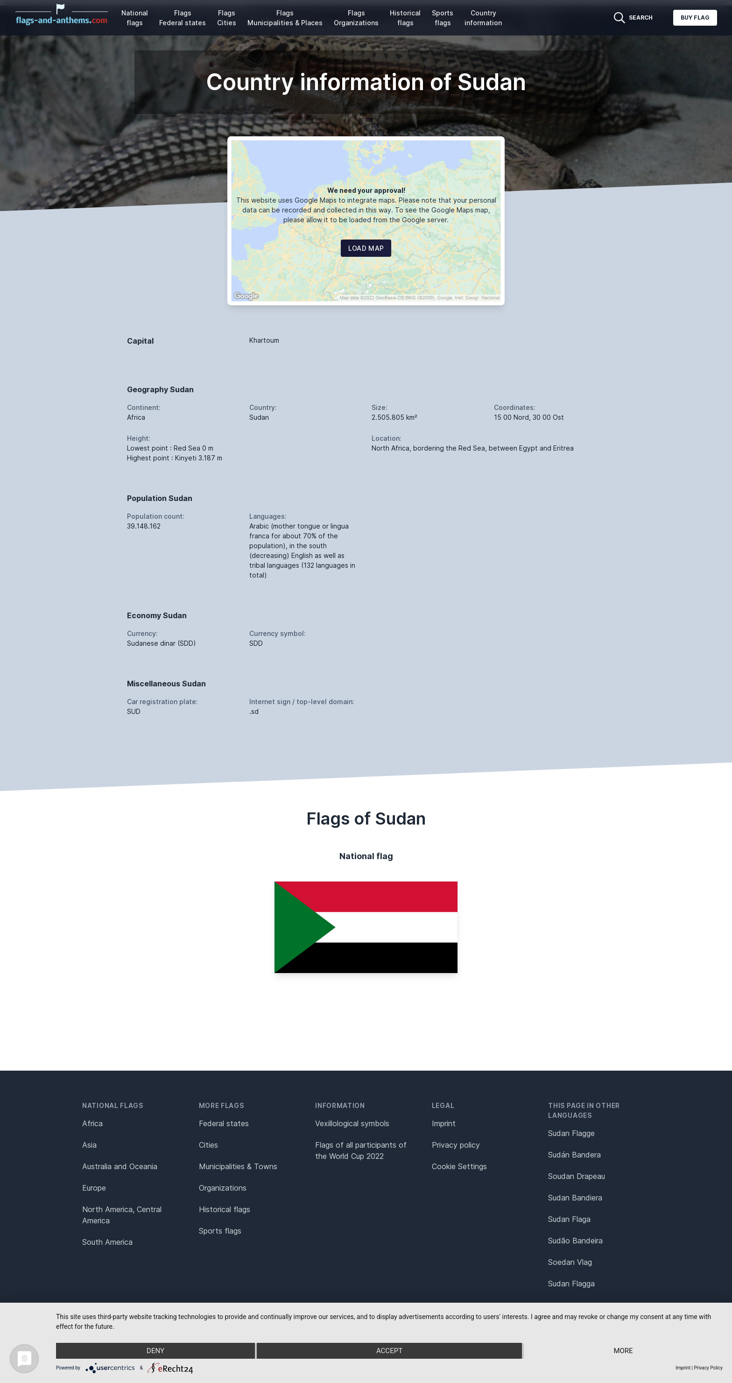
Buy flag (695, 17)
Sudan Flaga (569, 1219)
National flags (134, 18)
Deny (155, 1351)
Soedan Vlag (570, 1262)
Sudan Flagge (571, 1133)
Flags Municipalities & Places (285, 18)
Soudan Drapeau (576, 1176)
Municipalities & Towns (238, 1166)
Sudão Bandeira (575, 1240)
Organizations (222, 1187)
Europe (94, 1187)
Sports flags (442, 18)
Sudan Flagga (571, 1283)
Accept (389, 1351)
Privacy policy (456, 1145)
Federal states (224, 1123)
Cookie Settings (459, 1166)
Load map (366, 248)
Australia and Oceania (119, 1166)
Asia (89, 1145)
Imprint (444, 1123)
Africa (92, 1123)
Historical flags (405, 18)
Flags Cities (226, 18)
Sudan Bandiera (575, 1197)
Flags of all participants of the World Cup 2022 (361, 1150)
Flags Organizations (356, 18)
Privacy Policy (708, 1367)
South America (107, 1242)
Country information (483, 18)
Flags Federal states (182, 18)
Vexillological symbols (352, 1123)
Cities (208, 1145)
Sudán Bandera (574, 1154)
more (623, 1351)
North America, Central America (122, 1215)
